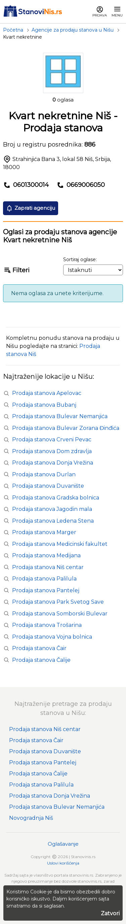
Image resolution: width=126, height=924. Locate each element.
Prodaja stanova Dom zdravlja (52, 451)
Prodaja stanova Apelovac (46, 393)
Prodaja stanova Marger (44, 532)
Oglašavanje (63, 844)
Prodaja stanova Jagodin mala (52, 509)
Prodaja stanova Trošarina (47, 625)
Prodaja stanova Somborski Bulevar (60, 613)
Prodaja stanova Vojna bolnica (52, 637)
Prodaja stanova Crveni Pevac (51, 439)
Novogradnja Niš (31, 818)
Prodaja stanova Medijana (46, 555)
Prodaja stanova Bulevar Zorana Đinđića (65, 428)
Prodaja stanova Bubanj (44, 405)
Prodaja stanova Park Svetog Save (58, 602)
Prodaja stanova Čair (39, 648)
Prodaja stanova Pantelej (45, 590)
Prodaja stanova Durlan (44, 474)
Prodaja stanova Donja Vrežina (52, 462)
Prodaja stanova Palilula (44, 578)
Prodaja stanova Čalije (41, 660)
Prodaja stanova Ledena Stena (53, 521)
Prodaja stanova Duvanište (48, 486)
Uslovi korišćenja (63, 863)
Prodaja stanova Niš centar (48, 567)
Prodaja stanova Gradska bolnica (55, 497)
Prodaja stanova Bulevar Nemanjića (60, 416)
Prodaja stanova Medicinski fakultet (60, 544)
